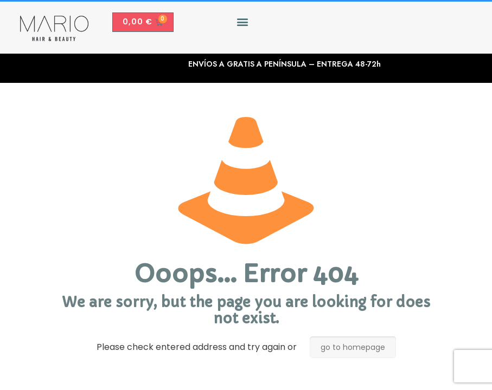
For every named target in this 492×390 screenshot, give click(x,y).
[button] (242, 21)
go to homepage (353, 347)
